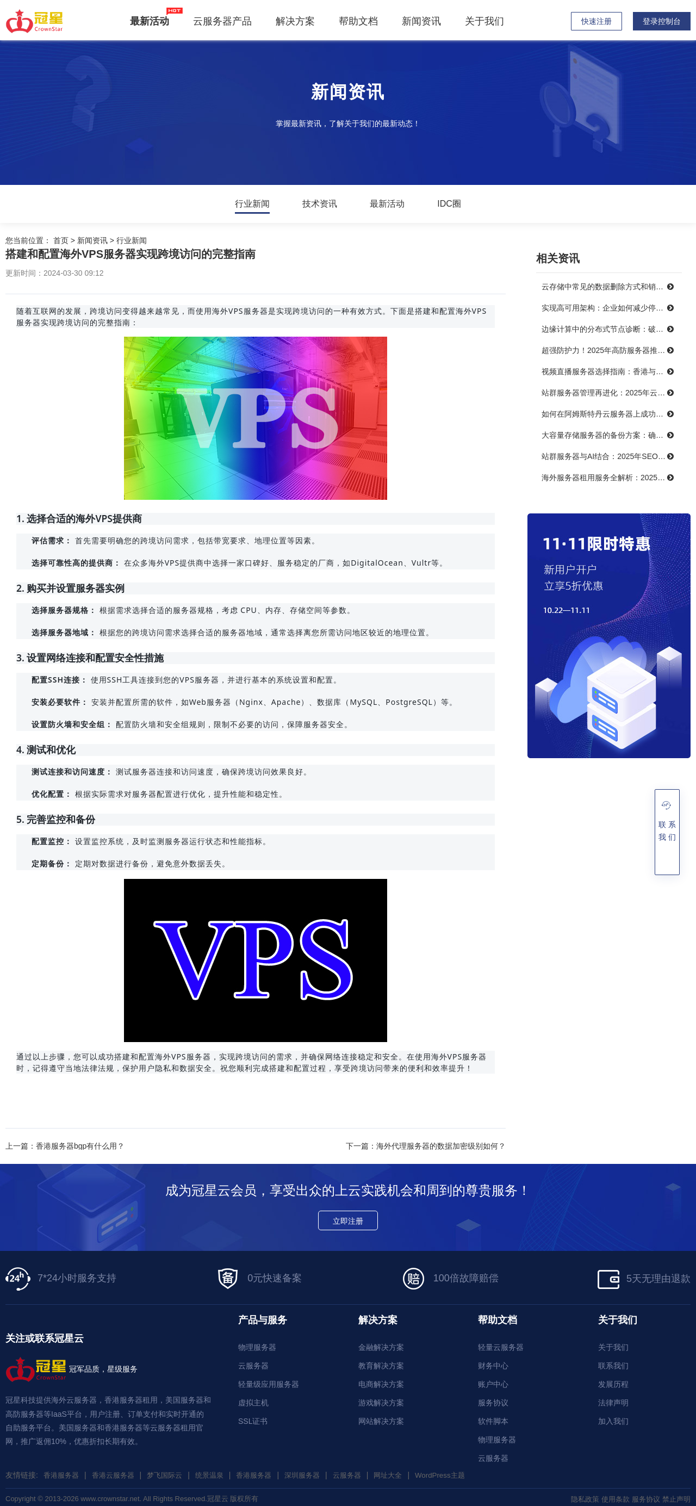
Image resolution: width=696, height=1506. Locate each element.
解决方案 (297, 21)
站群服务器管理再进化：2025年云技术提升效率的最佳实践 (612, 392)
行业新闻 (252, 204)
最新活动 (387, 204)
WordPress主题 (462, 1471)
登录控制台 (662, 21)
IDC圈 (449, 204)
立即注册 (348, 1217)
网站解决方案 (381, 1418)
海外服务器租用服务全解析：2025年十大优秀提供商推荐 (612, 477)
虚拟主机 (253, 1399)
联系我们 (613, 1362)
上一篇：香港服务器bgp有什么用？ (65, 1146)
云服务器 (253, 1362)
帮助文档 (360, 21)
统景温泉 (219, 1471)
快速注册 (596, 21)
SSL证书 (253, 1418)
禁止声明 (675, 1495)
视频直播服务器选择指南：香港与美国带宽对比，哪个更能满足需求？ (612, 371)
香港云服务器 (117, 1471)
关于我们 (486, 21)
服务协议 (493, 1399)
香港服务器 (63, 1471)
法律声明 (613, 1399)
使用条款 (610, 1495)
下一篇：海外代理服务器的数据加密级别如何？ (426, 1146)
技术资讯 (319, 204)
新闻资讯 (423, 21)
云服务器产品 (224, 21)
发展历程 (613, 1381)
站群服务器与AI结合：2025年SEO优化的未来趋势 (612, 456)
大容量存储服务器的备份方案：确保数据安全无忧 (612, 435)
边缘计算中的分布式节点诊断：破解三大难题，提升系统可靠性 (612, 329)
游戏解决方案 (381, 1399)
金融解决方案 (381, 1344)
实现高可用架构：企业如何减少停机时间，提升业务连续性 (612, 307)
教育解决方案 (381, 1362)
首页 (61, 240)
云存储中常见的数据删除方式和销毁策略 (610, 286)
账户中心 (493, 1381)
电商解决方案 (381, 1381)
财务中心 (493, 1362)
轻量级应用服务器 (268, 1381)
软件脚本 (493, 1418)
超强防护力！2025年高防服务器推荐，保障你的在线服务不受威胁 (612, 350)
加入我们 (613, 1418)
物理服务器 (257, 1344)
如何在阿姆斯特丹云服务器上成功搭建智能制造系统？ (612, 414)
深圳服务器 (317, 1471)
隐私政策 (577, 1495)
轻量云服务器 (501, 1344)
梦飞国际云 (172, 1471)
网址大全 (407, 1471)
